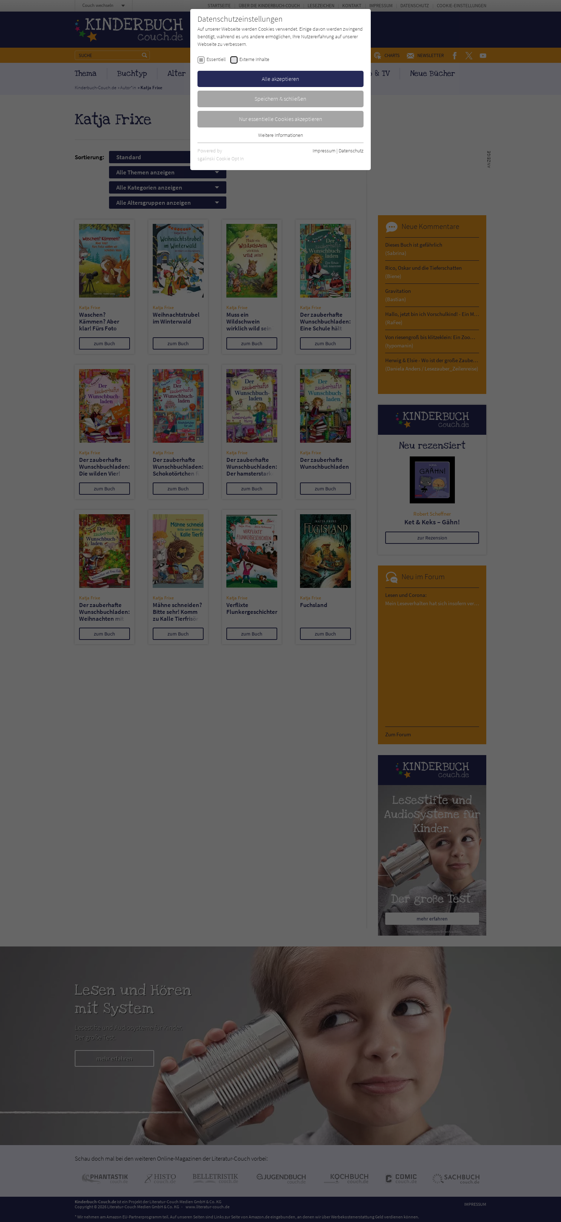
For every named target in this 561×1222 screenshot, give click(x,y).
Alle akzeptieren (280, 78)
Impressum (324, 150)
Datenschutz (351, 150)
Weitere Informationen (280, 135)
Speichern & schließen (280, 98)
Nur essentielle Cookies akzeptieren (280, 118)
